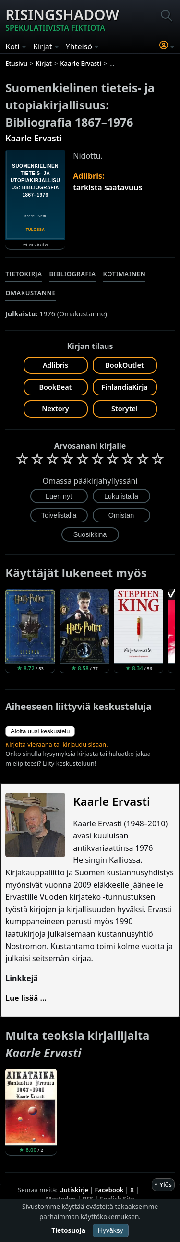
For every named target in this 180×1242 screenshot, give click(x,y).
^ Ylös (163, 1184)
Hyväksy (110, 1230)
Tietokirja (23, 273)
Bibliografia (72, 273)
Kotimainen (124, 273)
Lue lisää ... (26, 998)
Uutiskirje (73, 1189)
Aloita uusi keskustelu (40, 731)
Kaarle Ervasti (33, 138)
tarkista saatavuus (107, 187)
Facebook (109, 1189)
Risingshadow (62, 19)
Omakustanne (30, 293)
